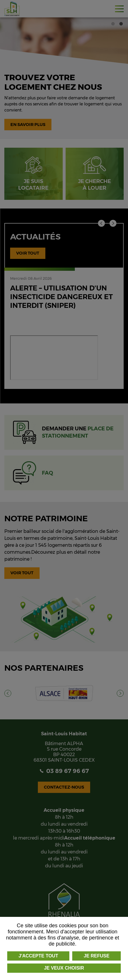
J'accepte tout (38, 955)
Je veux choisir (64, 968)
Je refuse (97, 955)
